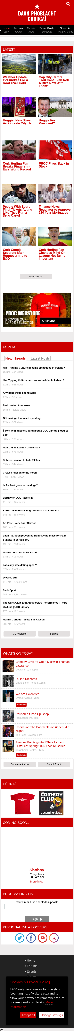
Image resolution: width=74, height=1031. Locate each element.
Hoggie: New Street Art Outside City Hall (18, 122)
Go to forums (19, 633)
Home (6, 30)
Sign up (54, 633)
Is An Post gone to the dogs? (20, 485)
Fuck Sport (9, 590)
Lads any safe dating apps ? (20, 565)
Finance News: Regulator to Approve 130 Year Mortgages (55, 209)
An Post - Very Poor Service (19, 523)
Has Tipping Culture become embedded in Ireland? (33, 380)
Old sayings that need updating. (22, 418)
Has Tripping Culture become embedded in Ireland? (34, 367)
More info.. (37, 881)
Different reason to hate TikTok (21, 460)
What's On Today (18, 653)
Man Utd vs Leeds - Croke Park (21, 447)
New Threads (15, 358)
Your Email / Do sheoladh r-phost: (37, 902)
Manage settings (51, 1015)
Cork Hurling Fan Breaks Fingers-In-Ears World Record (17, 166)
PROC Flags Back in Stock (54, 165)
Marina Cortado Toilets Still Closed (24, 619)
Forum (9, 347)
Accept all (28, 1015)
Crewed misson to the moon (20, 472)
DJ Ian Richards (26, 678)
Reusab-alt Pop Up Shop (32, 714)
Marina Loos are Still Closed (20, 552)
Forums (18, 30)
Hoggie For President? (47, 122)
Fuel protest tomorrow (16, 405)
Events (32, 971)
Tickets (31, 30)
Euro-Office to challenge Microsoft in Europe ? (31, 510)
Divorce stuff (10, 577)
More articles (36, 276)
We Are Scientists (27, 694)
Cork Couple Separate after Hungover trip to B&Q (15, 254)
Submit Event (54, 764)
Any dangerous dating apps (19, 392)
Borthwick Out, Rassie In (18, 497)
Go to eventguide (20, 764)
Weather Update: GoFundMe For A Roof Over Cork (15, 80)
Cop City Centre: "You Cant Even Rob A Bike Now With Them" (54, 82)
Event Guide (46, 30)
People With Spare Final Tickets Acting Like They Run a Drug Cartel (17, 211)
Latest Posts (40, 358)
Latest (9, 49)
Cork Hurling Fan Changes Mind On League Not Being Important (52, 254)
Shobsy (36, 870)
